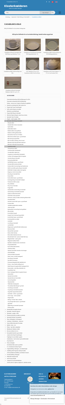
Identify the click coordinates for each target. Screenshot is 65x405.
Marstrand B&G (11, 229)
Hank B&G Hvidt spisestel (14, 195)
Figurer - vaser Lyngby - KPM (13, 119)
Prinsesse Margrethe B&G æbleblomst (17, 262)
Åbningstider (43, 381)
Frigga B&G (10, 187)
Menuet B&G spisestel (13, 231)
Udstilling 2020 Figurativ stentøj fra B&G (16, 350)
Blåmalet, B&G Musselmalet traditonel (16, 142)
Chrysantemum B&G (12, 148)
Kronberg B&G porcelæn (13, 219)
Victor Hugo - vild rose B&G (14, 295)
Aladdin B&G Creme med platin (15, 124)
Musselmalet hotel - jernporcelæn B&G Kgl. (18, 236)
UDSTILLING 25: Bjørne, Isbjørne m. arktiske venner (19, 362)
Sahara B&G (10, 274)
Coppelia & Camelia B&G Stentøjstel (16, 154)
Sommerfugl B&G (12, 280)
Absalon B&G (11, 123)
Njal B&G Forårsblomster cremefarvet (16, 242)
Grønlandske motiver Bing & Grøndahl (16, 189)
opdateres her (51, 389)
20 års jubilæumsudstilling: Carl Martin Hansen (18, 352)
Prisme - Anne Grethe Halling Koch (16, 264)
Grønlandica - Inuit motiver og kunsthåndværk (17, 339)
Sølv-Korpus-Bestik (11, 358)
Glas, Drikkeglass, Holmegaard (14, 319)
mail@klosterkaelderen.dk (14, 387)
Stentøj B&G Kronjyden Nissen (14, 309)
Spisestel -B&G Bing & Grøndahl (20, 17)
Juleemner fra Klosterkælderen (14, 360)
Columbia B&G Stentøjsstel (14, 150)
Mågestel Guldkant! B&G (13, 240)
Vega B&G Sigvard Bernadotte (15, 291)
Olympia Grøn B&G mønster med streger (17, 250)
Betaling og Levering (42, 378)
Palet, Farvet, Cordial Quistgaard (15, 256)
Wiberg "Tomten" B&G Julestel (15, 299)
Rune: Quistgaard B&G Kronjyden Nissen (17, 272)
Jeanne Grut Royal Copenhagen (14, 335)
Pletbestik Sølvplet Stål (12, 356)
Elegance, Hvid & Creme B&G (14, 172)
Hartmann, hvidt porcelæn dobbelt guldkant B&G (19, 197)
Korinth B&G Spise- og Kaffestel (15, 217)
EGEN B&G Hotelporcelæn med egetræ (17, 170)
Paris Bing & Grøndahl (13, 258)
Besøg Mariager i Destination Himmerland (42, 398)
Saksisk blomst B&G (12, 276)
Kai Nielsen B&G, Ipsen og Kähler (15, 344)
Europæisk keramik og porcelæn (14, 333)
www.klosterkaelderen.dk (37, 395)
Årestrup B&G (11, 307)
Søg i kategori (45, 12)
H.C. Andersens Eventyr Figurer (14, 346)
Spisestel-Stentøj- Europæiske (14, 317)
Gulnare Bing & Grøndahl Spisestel (16, 191)
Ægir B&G (10, 303)
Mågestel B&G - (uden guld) (14, 238)
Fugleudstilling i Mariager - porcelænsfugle (17, 348)
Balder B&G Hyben (12, 128)
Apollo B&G (10, 126)
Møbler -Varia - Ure (11, 325)
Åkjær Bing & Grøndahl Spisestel (15, 305)
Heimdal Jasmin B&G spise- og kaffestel (17, 201)
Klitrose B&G (11, 211)
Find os (41, 374)
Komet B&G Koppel (12, 213)
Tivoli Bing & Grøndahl (13, 287)
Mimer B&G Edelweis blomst (14, 234)
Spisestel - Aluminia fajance (13, 311)
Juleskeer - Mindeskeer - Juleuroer (15, 321)
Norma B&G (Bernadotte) (13, 246)
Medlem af (27, 374)
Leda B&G (10, 221)
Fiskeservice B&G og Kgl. (14, 181)
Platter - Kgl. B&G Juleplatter (13, 327)
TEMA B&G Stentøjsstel (13, 284)
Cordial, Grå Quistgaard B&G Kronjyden (17, 156)
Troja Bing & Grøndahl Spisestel (15, 289)
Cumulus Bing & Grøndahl (14, 158)
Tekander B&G (11, 282)
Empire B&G (10, 176)
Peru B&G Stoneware (12, 260)
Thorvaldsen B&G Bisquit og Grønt (16, 285)
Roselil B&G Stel (11, 270)
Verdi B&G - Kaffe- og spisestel (15, 293)
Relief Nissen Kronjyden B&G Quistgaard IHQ (18, 266)
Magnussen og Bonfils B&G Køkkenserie (17, 227)
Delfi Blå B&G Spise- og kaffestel (15, 162)
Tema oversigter (11, 342)
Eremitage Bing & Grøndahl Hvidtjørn (16, 179)
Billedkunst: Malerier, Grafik (13, 329)
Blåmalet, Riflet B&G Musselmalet (15, 144)
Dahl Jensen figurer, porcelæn (14, 109)
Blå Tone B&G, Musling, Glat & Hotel (16, 140)
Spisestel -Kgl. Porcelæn (12, 117)
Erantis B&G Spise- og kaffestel (15, 178)
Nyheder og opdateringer (13, 111)
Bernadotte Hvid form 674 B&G (15, 134)
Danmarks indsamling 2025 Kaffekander (16, 101)
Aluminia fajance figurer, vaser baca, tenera (17, 115)
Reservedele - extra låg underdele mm (16, 268)
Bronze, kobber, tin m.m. (12, 331)
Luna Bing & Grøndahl (13, 223)
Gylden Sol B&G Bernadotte (14, 193)
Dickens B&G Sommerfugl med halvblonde (18, 166)
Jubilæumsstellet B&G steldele (15, 205)
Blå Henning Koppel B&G (13, 138)
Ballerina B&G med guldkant (14, 130)
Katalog (7, 17)
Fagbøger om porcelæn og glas (14, 337)
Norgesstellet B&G (12, 244)
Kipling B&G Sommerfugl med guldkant (17, 209)
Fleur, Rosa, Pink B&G (13, 185)
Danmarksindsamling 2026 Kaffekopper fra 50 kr (18, 99)
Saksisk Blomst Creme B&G (14, 278)
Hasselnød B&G (11, 199)
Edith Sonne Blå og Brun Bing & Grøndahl (17, 168)
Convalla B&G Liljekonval (13, 152)
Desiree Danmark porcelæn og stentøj (16, 315)
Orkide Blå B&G (11, 252)
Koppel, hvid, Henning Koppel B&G (16, 215)
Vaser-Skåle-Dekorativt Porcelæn (14, 323)
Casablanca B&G (12, 146)
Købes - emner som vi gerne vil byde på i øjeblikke (19, 103)
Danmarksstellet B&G (13, 160)
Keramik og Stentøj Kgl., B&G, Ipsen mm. (16, 105)
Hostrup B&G (11, 203)
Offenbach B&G (11, 248)
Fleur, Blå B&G (11, 183)
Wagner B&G (11, 297)
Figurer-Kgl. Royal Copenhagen (14, 107)
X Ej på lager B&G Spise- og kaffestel (16, 301)
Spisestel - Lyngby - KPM (13, 313)
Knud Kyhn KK (10, 340)
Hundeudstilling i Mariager (13, 354)
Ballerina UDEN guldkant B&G (14, 132)
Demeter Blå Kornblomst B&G (15, 164)
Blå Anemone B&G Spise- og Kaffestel (17, 136)
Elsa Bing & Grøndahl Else (14, 174)
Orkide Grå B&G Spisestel (14, 254)
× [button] (62, 385)
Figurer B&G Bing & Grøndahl (14, 113)
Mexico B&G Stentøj (12, 233)
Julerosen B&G (11, 207)
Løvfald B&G (11, 225)
